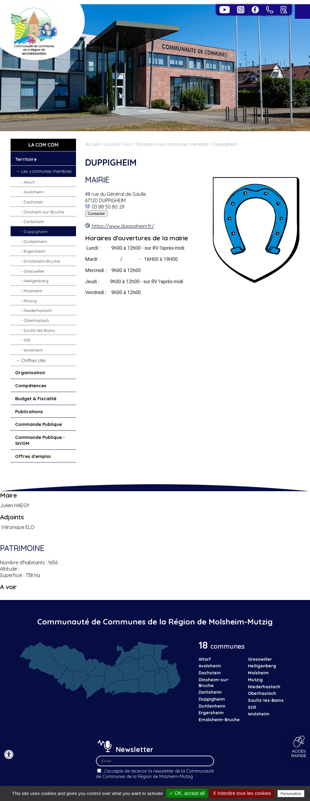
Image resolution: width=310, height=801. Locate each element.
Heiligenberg (36, 280)
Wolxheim (33, 349)
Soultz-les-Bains (39, 330)
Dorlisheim (34, 221)
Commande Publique (38, 424)
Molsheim (33, 290)
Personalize (291, 793)
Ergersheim (34, 251)
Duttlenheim (35, 241)
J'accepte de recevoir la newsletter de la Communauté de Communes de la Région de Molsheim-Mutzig (155, 774)
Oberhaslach (36, 320)
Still (27, 339)
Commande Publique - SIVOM (40, 440)
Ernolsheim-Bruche (42, 261)
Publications (29, 411)
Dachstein (33, 201)
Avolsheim (34, 191)
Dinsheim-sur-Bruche (44, 211)
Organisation (30, 372)
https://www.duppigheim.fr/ (122, 226)
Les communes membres (46, 171)
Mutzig (30, 300)
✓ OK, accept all (187, 793)
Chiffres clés (33, 360)
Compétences (30, 385)
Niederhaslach (38, 310)
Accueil (92, 144)
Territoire (26, 159)
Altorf (29, 182)
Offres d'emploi (33, 456)
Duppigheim (36, 231)
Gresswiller (34, 271)
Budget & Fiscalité (35, 398)
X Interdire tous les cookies (242, 793)
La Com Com (117, 144)
